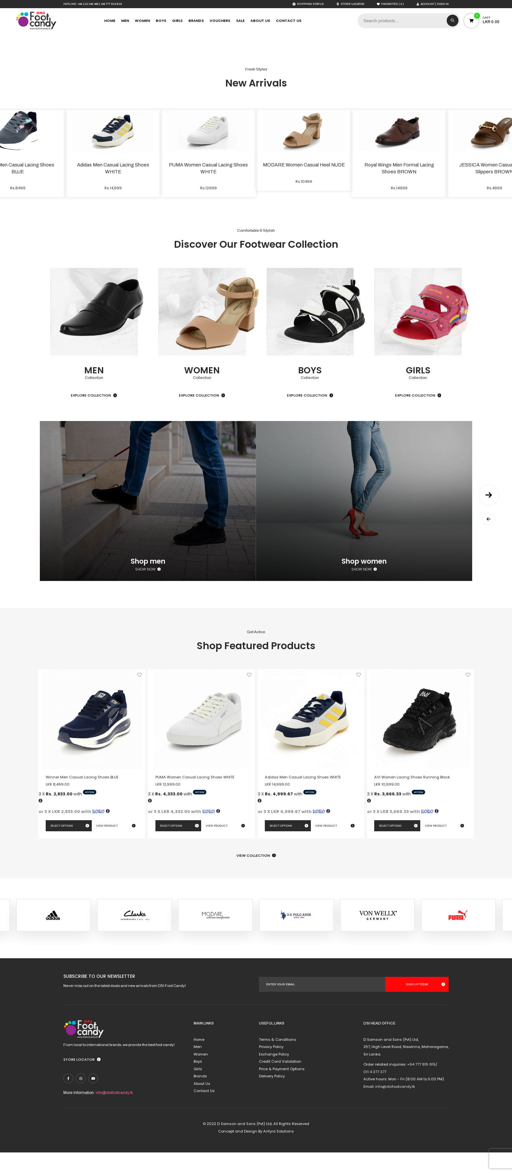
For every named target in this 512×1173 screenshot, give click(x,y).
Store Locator (79, 1079)
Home (109, 20)
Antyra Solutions (278, 1151)
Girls (177, 20)
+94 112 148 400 (88, 4)
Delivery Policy (272, 1096)
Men (125, 20)
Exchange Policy (274, 1074)
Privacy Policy (271, 1067)
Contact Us (288, 20)
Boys (161, 20)
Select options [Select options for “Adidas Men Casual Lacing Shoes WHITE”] (281, 846)
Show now (145, 589)
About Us (260, 20)
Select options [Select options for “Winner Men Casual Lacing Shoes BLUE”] (62, 846)
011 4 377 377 (374, 1092)
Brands (196, 20)
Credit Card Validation (280, 1082)
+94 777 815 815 (111, 4)
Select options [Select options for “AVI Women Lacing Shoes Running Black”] (390, 846)
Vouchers (220, 20)
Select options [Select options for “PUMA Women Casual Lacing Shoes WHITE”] (171, 846)
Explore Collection (91, 415)
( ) (390, 4)
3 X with (67, 814)
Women (142, 20)
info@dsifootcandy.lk (114, 1113)
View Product (107, 846)
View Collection (253, 875)
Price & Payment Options (282, 1089)
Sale (240, 20)
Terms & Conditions (277, 1059)
